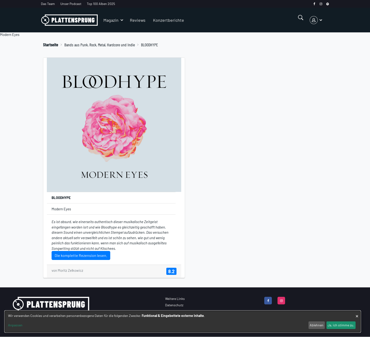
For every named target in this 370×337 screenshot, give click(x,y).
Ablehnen (316, 325)
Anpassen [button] (15, 325)
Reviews (137, 20)
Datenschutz (174, 305)
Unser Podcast (70, 4)
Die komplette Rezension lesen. (81, 255)
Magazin (111, 20)
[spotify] (327, 4)
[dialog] (183, 321)
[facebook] (314, 4)
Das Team (48, 4)
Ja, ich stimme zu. (341, 325)
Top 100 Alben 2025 (101, 4)
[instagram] (320, 4)
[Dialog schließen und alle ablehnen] (357, 314)
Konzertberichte (168, 20)
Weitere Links (175, 299)
